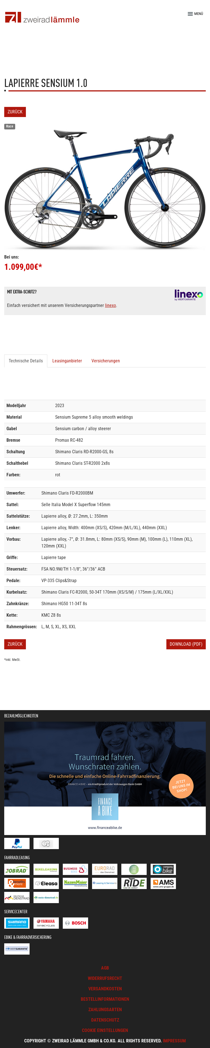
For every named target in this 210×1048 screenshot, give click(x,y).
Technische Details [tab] (26, 360)
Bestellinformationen (105, 999)
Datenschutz (105, 1020)
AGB (105, 968)
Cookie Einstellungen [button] (105, 1030)
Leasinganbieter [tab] (67, 360)
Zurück (15, 112)
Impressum (174, 1040)
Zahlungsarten (105, 1009)
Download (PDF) (186, 644)
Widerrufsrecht (105, 978)
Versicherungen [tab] (105, 360)
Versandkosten (105, 988)
